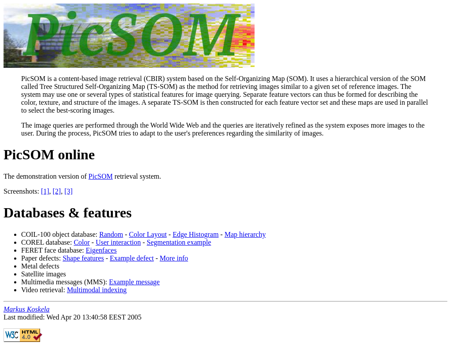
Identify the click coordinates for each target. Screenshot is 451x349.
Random (111, 234)
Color (81, 242)
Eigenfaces (101, 250)
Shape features (83, 258)
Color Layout (148, 234)
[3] (68, 191)
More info (174, 258)
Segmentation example (179, 242)
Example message (134, 282)
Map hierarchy (245, 234)
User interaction (118, 242)
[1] (45, 191)
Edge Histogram (195, 234)
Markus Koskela (26, 309)
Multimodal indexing (97, 290)
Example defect (132, 258)
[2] (57, 191)
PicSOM (101, 176)
